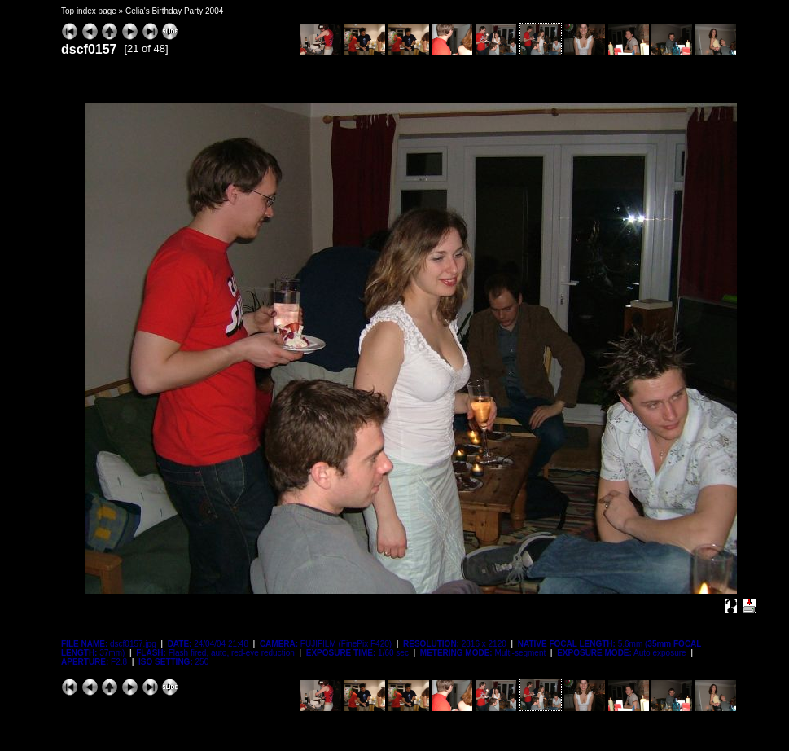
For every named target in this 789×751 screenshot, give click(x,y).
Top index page (88, 11)
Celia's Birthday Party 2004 (174, 11)
